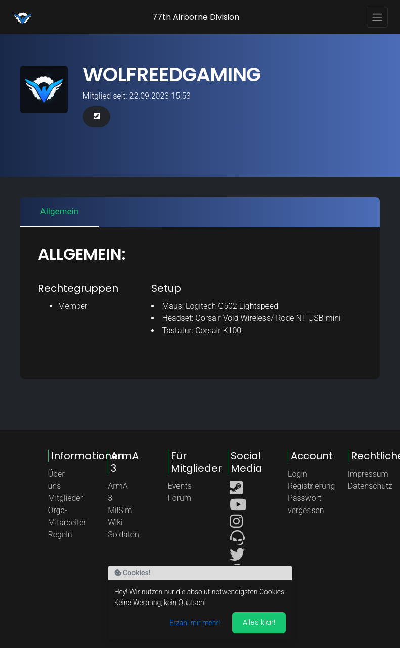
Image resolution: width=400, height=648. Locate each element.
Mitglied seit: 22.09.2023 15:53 (137, 96)
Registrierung (311, 486)
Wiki (115, 522)
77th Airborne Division (195, 17)
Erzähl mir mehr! (194, 623)
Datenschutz (370, 486)
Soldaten (123, 534)
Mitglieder (65, 498)
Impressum (368, 474)
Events (180, 486)
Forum (179, 498)
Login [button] (297, 474)
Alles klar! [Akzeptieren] (259, 622)
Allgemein (59, 211)
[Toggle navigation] (377, 17)
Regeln (60, 534)
